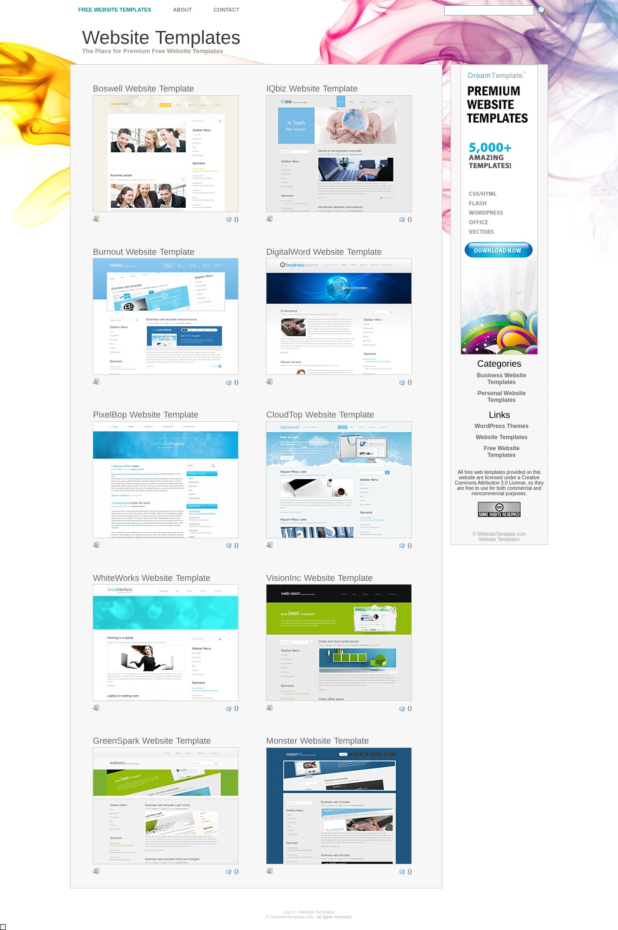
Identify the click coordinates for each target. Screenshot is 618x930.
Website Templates (502, 437)
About (182, 10)
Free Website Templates (114, 10)
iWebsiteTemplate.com (292, 917)
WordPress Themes (502, 426)
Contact (226, 10)
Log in (289, 912)
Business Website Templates (501, 379)
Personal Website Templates (502, 396)
